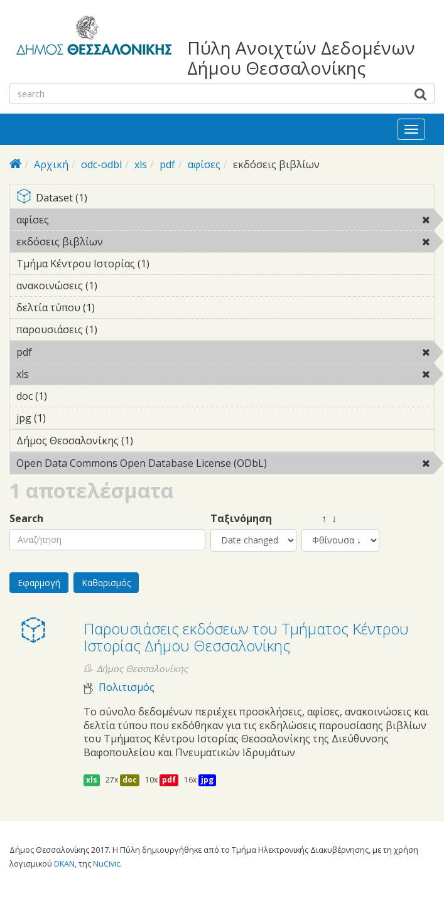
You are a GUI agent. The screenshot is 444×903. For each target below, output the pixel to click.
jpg (207, 779)
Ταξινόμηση (241, 518)
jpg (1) (65, 418)
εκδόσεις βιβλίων (135, 241)
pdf (167, 164)
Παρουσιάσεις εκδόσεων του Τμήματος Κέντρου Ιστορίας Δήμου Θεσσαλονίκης (246, 636)
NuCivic (106, 863)
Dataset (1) (225, 198)
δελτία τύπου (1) (114, 307)
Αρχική (51, 164)
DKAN (64, 863)
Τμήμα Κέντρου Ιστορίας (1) (169, 263)
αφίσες (204, 164)
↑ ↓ (319, 518)
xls (140, 164)
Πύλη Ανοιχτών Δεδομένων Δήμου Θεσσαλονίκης (301, 58)
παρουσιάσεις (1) (116, 329)
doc (129, 779)
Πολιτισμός (126, 687)
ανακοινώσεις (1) (116, 285)
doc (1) (66, 396)
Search (26, 518)
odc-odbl (101, 164)
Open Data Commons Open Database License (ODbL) (225, 465)
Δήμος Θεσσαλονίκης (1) (152, 440)
